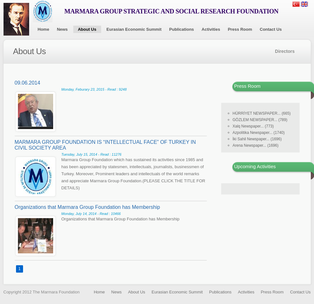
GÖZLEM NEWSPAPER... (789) (260, 120)
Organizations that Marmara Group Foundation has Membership (87, 207)
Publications (181, 29)
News (62, 29)
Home (43, 29)
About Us (87, 29)
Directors (284, 51)
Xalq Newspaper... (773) (253, 126)
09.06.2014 (27, 83)
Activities (211, 29)
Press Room (240, 29)
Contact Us (271, 29)
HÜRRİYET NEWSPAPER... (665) (262, 113)
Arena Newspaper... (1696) (255, 145)
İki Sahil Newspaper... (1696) (257, 139)
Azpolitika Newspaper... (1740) (259, 132)
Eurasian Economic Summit (134, 29)
